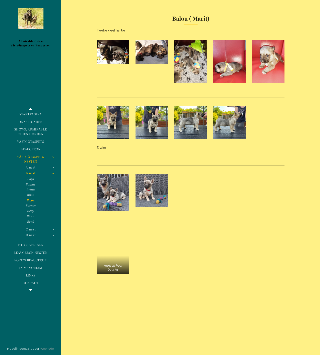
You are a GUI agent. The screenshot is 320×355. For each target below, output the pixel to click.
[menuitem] (30, 114)
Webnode (47, 349)
